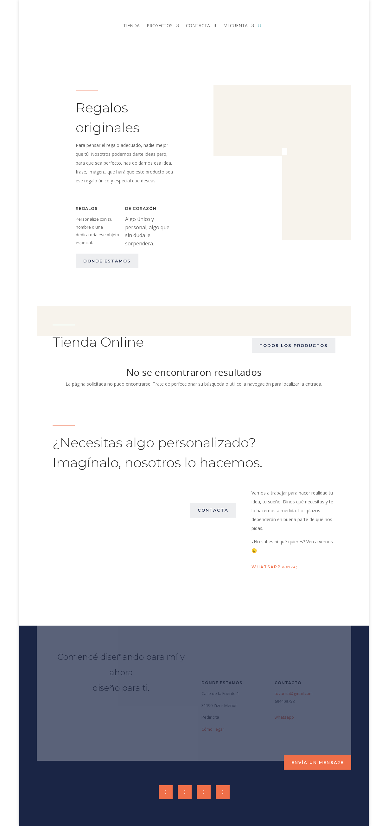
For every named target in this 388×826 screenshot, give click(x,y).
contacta (213, 510)
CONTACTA (198, 25)
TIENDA (131, 25)
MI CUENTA (235, 25)
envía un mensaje (317, 762)
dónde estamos (107, 260)
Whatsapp (266, 566)
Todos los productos (293, 345)
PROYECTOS (160, 25)
